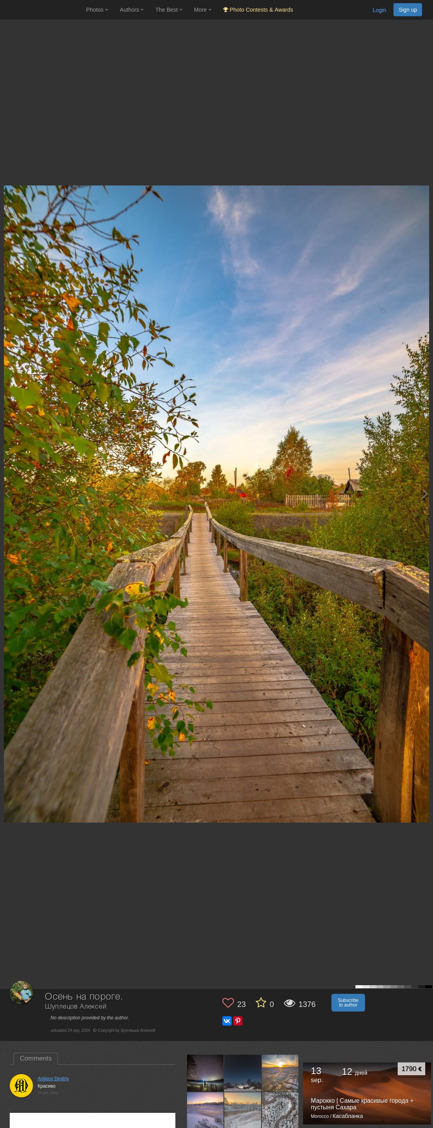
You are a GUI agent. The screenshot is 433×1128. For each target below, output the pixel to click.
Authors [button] (132, 9)
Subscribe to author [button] (348, 1003)
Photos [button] (97, 9)
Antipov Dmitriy (53, 1078)
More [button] (202, 9)
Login (379, 10)
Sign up (407, 9)
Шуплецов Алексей (75, 1007)
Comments (36, 1058)
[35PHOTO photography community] (42, 10)
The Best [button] (168, 9)
